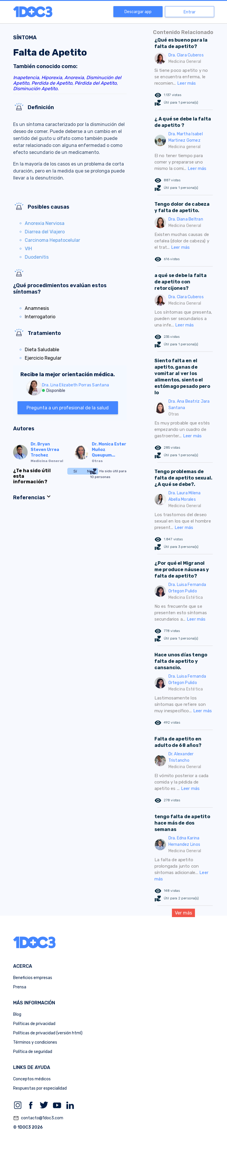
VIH (28, 248)
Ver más (183, 913)
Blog (17, 1014)
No (89, 471)
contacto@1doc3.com (38, 1118)
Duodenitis (37, 257)
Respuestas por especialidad (40, 1088)
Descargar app (138, 11)
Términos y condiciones (35, 1042)
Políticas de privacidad (34, 1023)
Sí (75, 471)
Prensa (19, 987)
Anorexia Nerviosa (44, 223)
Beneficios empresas (32, 977)
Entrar (190, 12)
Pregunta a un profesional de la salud (68, 408)
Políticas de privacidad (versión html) (47, 1033)
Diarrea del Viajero (45, 232)
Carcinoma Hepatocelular (52, 240)
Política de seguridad (32, 1051)
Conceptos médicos (32, 1079)
